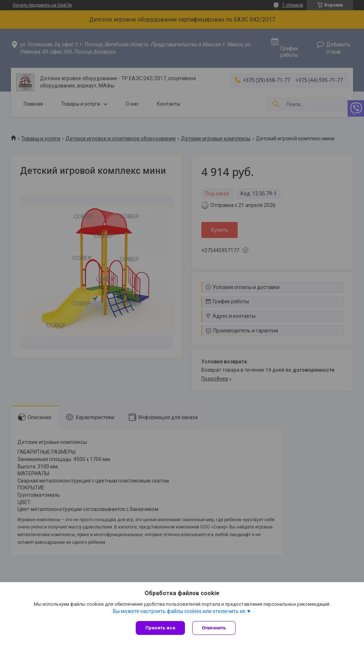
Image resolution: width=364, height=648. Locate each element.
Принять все (160, 628)
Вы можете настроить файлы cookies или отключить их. (179, 611)
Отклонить (214, 628)
